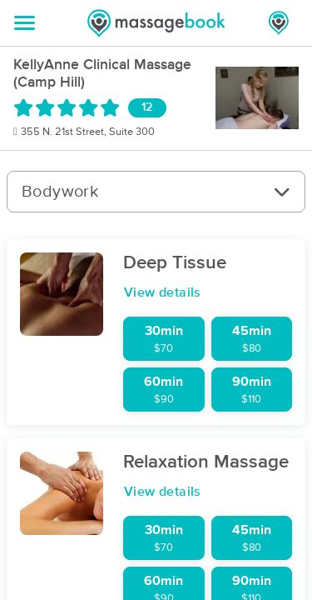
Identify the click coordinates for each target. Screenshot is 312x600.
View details (162, 292)
